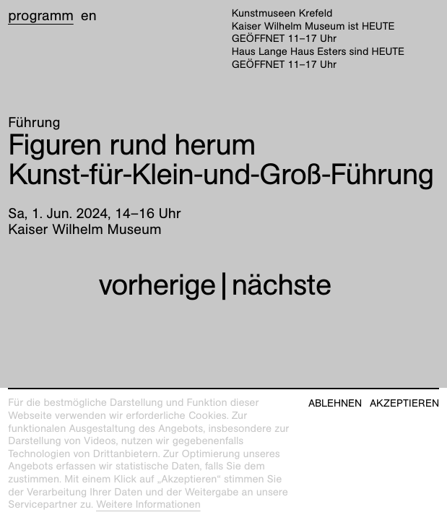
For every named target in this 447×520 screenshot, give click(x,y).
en (89, 16)
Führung (34, 122)
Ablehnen (335, 403)
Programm (41, 16)
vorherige (156, 284)
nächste (281, 284)
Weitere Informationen (148, 504)
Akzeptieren (404, 403)
